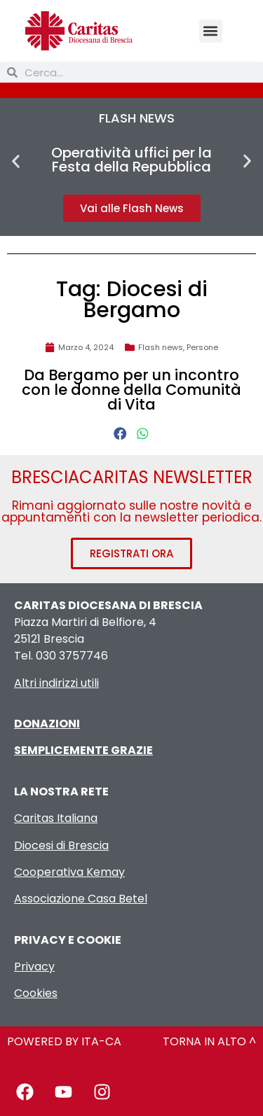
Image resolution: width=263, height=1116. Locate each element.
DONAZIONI (47, 724)
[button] (210, 31)
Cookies (36, 993)
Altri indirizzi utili (56, 683)
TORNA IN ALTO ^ (209, 1041)
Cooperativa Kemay (69, 872)
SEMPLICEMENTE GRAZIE (83, 750)
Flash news (160, 347)
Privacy (34, 966)
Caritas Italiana (55, 818)
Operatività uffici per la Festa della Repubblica (131, 159)
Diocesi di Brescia (61, 845)
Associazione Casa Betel (80, 899)
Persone (202, 347)
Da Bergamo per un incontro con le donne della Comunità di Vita (131, 389)
